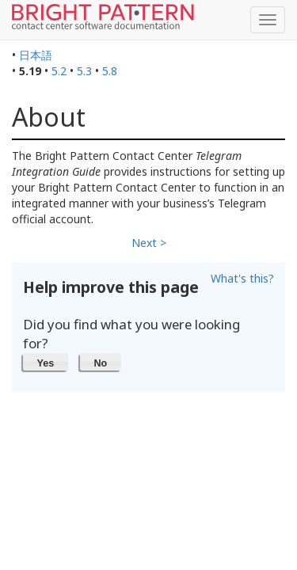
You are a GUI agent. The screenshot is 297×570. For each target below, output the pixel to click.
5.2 (59, 70)
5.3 (84, 70)
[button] (45, 361)
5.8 (109, 70)
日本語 (35, 55)
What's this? (242, 278)
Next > (148, 242)
